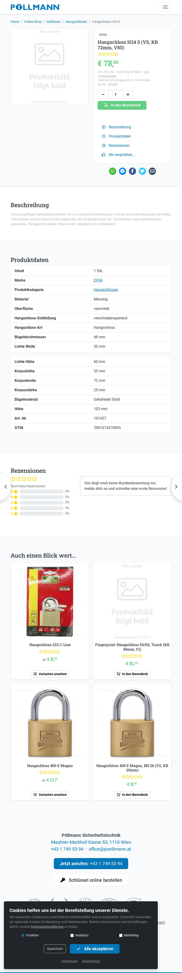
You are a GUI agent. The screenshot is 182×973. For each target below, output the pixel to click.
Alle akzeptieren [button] (94, 949)
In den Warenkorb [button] (122, 105)
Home (15, 22)
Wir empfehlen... (118, 155)
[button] (103, 94)
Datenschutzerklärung (47, 927)
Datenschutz (91, 961)
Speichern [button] (55, 949)
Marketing (131, 935)
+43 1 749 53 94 (67, 849)
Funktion (32, 935)
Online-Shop (33, 22)
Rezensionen (115, 145)
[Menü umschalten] (165, 7)
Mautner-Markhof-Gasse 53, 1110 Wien (91, 842)
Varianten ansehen (50, 674)
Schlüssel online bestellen (91, 880)
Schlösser (54, 22)
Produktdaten (116, 136)
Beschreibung (116, 127)
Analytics (81, 935)
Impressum (69, 961)
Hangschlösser (76, 22)
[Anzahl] (115, 94)
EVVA (103, 34)
